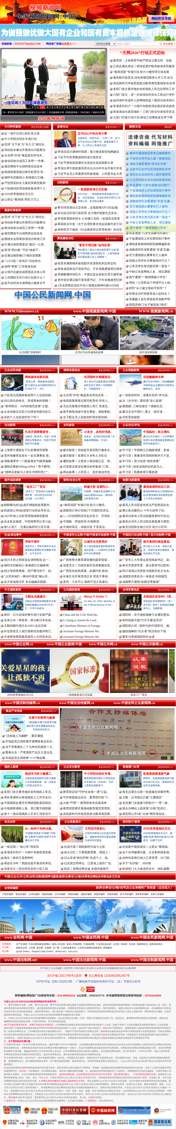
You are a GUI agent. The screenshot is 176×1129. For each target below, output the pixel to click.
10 (77, 107)
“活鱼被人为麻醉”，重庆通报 (24, 735)
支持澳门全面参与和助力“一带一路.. (145, 802)
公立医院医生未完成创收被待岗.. (151, 179)
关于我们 (44, 968)
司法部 (132, 944)
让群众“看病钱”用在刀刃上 (21, 199)
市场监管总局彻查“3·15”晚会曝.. (26, 757)
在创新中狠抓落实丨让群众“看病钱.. (145, 846)
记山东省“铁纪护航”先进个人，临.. (86, 857)
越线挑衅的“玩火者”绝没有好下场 (144, 631)
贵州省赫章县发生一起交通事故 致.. (27, 455)
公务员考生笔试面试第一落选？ (150, 217)
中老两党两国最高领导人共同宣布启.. (28, 636)
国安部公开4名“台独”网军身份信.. (144, 813)
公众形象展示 (72, 821)
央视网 (48, 948)
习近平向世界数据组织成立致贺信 (80, 157)
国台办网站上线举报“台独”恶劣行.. (144, 808)
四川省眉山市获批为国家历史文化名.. (146, 570)
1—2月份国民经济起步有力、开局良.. (87, 516)
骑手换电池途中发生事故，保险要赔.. (87, 411)
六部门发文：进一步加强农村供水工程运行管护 (144, 94)
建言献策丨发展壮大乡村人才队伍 (85, 455)
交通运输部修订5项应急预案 (22, 255)
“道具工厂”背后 (35, 486)
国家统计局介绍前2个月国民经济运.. (86, 510)
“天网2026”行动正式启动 (142, 52)
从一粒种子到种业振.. (39, 828)
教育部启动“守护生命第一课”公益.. (85, 791)
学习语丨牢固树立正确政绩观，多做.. (146, 450)
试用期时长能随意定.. (98, 377)
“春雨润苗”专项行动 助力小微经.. (84, 504)
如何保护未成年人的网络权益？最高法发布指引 (144, 100)
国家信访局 (21, 948)
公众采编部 (56, 968)
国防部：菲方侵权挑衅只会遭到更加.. (146, 614)
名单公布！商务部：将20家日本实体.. (28, 620)
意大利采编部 (126, 894)
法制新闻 (62, 182)
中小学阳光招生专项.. (98, 773)
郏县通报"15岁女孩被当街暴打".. (151, 185)
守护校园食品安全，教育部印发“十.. (86, 797)
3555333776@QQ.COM (27, 43)
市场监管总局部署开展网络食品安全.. (29, 741)
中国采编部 (7, 894)
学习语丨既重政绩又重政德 (139, 472)
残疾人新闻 (11, 766)
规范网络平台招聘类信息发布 (23, 166)
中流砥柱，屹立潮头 (156, 431)
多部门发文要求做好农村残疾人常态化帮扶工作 (144, 89)
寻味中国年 (32, 541)
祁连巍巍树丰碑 (153, 377)
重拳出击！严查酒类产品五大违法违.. (29, 752)
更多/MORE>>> (112, 127)
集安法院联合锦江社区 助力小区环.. (145, 527)
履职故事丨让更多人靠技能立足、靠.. (87, 461)
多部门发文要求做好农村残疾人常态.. (28, 791)
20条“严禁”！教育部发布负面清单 (85, 802)
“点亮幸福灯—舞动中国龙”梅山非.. (26, 576)
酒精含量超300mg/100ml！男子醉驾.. (27, 466)
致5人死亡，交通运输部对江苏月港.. (27, 527)
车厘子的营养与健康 (42, 717)
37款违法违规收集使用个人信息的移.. (28, 395)
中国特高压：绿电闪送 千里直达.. (84, 527)
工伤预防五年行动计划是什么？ (24, 277)
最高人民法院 (58, 944)
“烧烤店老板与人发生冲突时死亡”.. (26, 472)
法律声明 (68, 968)
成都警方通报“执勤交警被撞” (141, 581)
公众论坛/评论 (131, 424)
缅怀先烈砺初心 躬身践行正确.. (24, 177)
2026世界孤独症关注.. (157, 828)
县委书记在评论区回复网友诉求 (150, 169)
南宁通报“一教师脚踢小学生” (148, 227)
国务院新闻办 (156, 944)
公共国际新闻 (71, 589)
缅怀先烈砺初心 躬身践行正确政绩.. (27, 565)
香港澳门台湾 (131, 766)
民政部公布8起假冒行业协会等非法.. (27, 510)
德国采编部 (86, 894)
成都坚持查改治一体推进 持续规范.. (145, 576)
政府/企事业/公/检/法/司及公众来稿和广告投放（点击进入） (134, 887)
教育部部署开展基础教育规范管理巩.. (87, 808)
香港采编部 (20, 894)
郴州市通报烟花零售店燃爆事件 (150, 153)
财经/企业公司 (72, 479)
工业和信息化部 (103, 944)
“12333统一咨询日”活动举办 (22, 261)
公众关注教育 (71, 766)
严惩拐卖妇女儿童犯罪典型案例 (24, 182)
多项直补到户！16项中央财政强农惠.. (28, 852)
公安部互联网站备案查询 (90, 948)
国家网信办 (142, 944)
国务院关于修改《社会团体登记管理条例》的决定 (90, 229)
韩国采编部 (99, 894)
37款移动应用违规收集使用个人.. (25, 188)
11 (82, 107)
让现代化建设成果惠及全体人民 (24, 272)
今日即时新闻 (12, 126)
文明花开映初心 (95, 828)
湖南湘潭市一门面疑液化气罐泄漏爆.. (28, 461)
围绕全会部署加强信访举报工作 (24, 238)
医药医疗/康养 (131, 821)
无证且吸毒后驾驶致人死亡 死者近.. (86, 406)
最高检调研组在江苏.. (157, 486)
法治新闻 (9, 424)
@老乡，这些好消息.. (98, 431)
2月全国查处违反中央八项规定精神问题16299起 (88, 285)
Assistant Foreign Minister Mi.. (81, 631)
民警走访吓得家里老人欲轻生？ (149, 298)
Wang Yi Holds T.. (96, 596)
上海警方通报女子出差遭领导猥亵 (26, 450)
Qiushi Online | (23, 951)
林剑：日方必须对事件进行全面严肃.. (28, 614)
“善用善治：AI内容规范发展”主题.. (26, 406)
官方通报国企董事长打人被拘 (149, 206)
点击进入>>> (68, 43)
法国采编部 (112, 894)
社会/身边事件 (13, 534)
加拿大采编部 (157, 894)
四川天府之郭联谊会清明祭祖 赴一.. (27, 559)
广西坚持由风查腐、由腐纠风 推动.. (86, 570)
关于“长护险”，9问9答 (136, 863)
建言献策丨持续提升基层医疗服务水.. (87, 450)
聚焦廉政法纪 (65, 238)
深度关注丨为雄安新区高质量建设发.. (87, 565)
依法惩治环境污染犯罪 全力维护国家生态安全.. (88, 213)
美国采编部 (47, 894)
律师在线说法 (71, 370)
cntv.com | (73, 951)
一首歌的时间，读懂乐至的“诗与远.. (145, 395)
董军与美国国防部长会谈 (138, 636)
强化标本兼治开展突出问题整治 (24, 149)
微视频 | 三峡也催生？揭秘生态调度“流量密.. (100, 112)
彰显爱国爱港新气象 (156, 773)
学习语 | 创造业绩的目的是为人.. (143, 466)
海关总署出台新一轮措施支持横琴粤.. (146, 791)
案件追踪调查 (12, 479)
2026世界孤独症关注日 (19, 194)
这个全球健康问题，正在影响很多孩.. (146, 852)
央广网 (56, 948)
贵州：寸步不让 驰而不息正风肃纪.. (86, 581)
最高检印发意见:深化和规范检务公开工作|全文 (143, 77)
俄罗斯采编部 (141, 894)
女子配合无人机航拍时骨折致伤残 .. (86, 417)
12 (87, 107)
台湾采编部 (34, 894)
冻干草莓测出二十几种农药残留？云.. (29, 746)
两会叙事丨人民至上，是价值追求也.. (87, 472)
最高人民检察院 (74, 944)
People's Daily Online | (43, 951)
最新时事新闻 (12, 210)
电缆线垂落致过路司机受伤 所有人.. (86, 400)
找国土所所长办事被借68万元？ (150, 211)
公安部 (116, 944)
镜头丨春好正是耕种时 (18, 857)
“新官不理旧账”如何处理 (94, 245)
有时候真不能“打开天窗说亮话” (142, 620)
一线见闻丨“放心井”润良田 (21, 846)
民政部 (124, 944)
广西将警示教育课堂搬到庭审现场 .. (86, 559)
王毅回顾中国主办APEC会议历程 (25, 625)
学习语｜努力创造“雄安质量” (141, 461)
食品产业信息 (14, 710)
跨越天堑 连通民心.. (97, 486)
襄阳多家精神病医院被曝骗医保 (150, 195)
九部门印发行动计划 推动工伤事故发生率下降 (143, 117)
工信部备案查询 (68, 948)
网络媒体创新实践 (36, 377)
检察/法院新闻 (131, 479)
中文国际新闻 (12, 589)
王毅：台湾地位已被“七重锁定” (142, 797)
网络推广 (168, 127)
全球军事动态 (131, 589)
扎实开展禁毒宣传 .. (38, 431)
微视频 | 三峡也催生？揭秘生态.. (143, 406)
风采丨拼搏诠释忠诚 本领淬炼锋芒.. (87, 868)
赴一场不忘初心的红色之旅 (22, 133)
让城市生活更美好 (95, 541)
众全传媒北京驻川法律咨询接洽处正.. (28, 411)
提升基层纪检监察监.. (157, 541)
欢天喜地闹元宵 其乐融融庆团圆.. (25, 581)
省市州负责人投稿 (40, 127)
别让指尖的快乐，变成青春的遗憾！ (27, 400)
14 (97, 107)
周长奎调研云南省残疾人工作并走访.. (28, 797)
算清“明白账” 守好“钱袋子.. (22, 250)
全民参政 (68, 424)
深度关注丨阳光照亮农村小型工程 (26, 868)
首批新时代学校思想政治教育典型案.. (87, 813)
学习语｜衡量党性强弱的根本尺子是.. (146, 455)
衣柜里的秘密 (131, 417)
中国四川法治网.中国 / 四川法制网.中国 (146, 534)
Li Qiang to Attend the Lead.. (80, 620)
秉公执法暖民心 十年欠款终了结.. (144, 510)
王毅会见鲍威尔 (35, 596)
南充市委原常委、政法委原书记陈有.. (146, 565)
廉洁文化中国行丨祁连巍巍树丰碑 (55, 112)
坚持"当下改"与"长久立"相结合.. (25, 144)
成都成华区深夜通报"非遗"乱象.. (151, 201)
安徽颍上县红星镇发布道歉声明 (149, 303)
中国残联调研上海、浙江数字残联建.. (28, 808)
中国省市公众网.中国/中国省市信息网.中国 (89, 534)
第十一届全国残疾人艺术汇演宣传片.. (28, 813)
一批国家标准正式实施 (92, 189)
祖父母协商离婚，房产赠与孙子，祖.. (28, 570)
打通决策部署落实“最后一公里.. (24, 244)
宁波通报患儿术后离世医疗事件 (150, 190)
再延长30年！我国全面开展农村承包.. (28, 863)
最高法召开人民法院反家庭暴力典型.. (146, 521)
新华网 (39, 948)
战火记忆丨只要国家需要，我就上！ (87, 852)
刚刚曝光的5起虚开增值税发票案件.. (27, 504)
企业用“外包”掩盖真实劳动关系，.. (85, 395)
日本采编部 (60, 894)
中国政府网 (88, 944)
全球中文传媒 (30, 10)
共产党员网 (21, 944)
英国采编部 (73, 894)
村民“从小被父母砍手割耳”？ (148, 292)
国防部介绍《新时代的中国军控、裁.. (146, 625)
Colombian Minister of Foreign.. (82, 625)
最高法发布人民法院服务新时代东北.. (146, 516)
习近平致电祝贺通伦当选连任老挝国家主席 (85, 162)
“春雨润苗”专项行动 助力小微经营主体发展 (141, 71)
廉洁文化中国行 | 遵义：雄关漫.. (143, 411)
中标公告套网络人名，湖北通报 (150, 222)
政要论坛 (62, 126)
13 (92, 107)
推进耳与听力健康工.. (39, 773)
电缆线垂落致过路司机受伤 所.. (24, 171)
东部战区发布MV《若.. (158, 596)
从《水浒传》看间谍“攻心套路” (17, 112)
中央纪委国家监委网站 (39, 944)
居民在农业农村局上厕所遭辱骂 (150, 174)
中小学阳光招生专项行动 (20, 138)
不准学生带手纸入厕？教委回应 (150, 158)
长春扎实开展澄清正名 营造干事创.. (86, 576)
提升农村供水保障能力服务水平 (24, 283)
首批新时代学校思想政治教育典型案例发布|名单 (144, 83)
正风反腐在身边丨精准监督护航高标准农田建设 (144, 66)
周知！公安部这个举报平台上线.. (150, 287)
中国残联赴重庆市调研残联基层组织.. (28, 802)
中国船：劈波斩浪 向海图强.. (81, 521)
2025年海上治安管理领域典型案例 (26, 516)
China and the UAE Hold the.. (80, 614)
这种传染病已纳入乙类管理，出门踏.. (146, 857)
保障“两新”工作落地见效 (20, 266)
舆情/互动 (135, 126)
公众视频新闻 (131, 370)
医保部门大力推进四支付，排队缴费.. (146, 868)
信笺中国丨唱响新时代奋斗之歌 (84, 846)
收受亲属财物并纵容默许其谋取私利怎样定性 (87, 263)
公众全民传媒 (12, 370)
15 (102, 107)
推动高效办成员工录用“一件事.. (24, 160)
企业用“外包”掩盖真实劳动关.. (24, 155)
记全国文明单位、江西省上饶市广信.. (88, 863)
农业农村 (9, 821)
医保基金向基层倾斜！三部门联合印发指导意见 (144, 111)
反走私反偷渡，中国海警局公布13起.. (28, 521)
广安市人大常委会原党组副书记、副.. (146, 559)
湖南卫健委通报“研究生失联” (148, 163)
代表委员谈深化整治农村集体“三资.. (86, 466)
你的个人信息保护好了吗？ (21, 417)
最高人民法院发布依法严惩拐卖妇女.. (146, 504)
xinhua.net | (61, 951)
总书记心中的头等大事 (92, 133)
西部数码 (107, 948)
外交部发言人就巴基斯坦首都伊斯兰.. (28, 631)
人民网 (31, 948)
